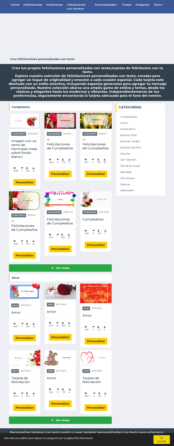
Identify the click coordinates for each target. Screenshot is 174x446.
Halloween (127, 190)
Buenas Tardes (130, 141)
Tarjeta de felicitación (20, 380)
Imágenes (142, 4)
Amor (16, 277)
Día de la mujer (130, 165)
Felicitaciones (32, 4)
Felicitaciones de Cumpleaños (60, 146)
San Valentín (128, 159)
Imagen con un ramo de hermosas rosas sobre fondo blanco (24, 149)
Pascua (125, 184)
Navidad (125, 172)
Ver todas (60, 268)
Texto (157, 4)
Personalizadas (105, 4)
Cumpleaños (21, 107)
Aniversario (127, 129)
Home (15, 4)
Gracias (125, 153)
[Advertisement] (87, 35)
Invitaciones (54, 4)
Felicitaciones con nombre (76, 6)
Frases (126, 4)
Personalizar (25, 182)
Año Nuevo (127, 178)
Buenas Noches (130, 147)
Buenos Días (128, 135)
